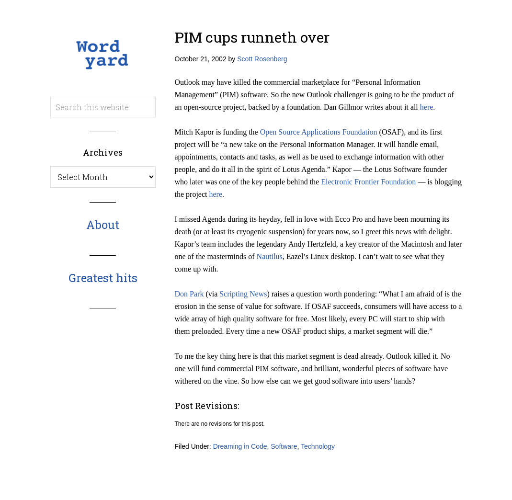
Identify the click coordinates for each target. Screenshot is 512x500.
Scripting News (243, 294)
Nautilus (270, 256)
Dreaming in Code (240, 446)
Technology (318, 446)
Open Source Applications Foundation (318, 132)
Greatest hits (102, 277)
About (102, 224)
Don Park (189, 294)
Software (284, 446)
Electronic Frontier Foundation (368, 182)
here (426, 107)
